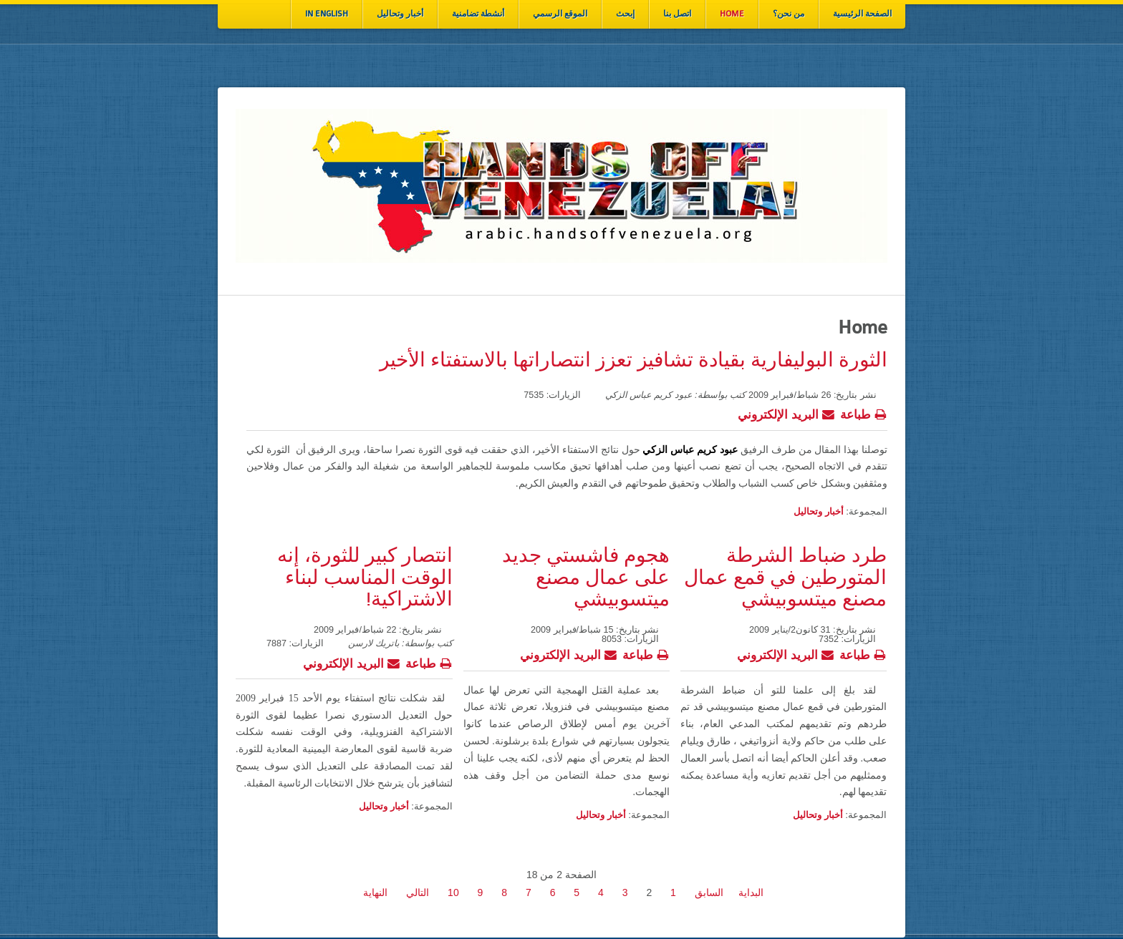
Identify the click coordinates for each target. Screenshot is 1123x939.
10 (453, 892)
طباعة (863, 413)
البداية (750, 892)
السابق (709, 892)
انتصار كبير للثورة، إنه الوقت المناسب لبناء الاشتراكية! (365, 577)
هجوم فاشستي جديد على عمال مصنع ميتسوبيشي (586, 577)
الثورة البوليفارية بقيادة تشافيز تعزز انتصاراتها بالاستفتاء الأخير (633, 360)
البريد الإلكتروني (786, 413)
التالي (417, 892)
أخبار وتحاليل (819, 511)
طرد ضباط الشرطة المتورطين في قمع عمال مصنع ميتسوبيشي (785, 577)
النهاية (375, 892)
